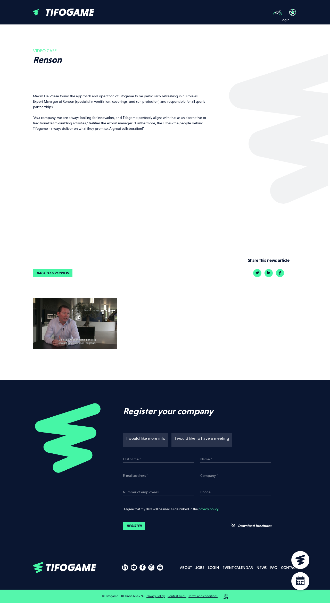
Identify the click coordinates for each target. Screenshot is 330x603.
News (262, 567)
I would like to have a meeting (200, 438)
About (186, 567)
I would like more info (144, 438)
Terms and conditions (203, 596)
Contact (289, 567)
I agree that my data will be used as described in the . (171, 509)
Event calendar (237, 567)
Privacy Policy (155, 596)
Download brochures (251, 525)
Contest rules (177, 596)
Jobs (199, 567)
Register (134, 526)
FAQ (273, 567)
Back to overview (53, 273)
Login (213, 567)
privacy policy (208, 509)
